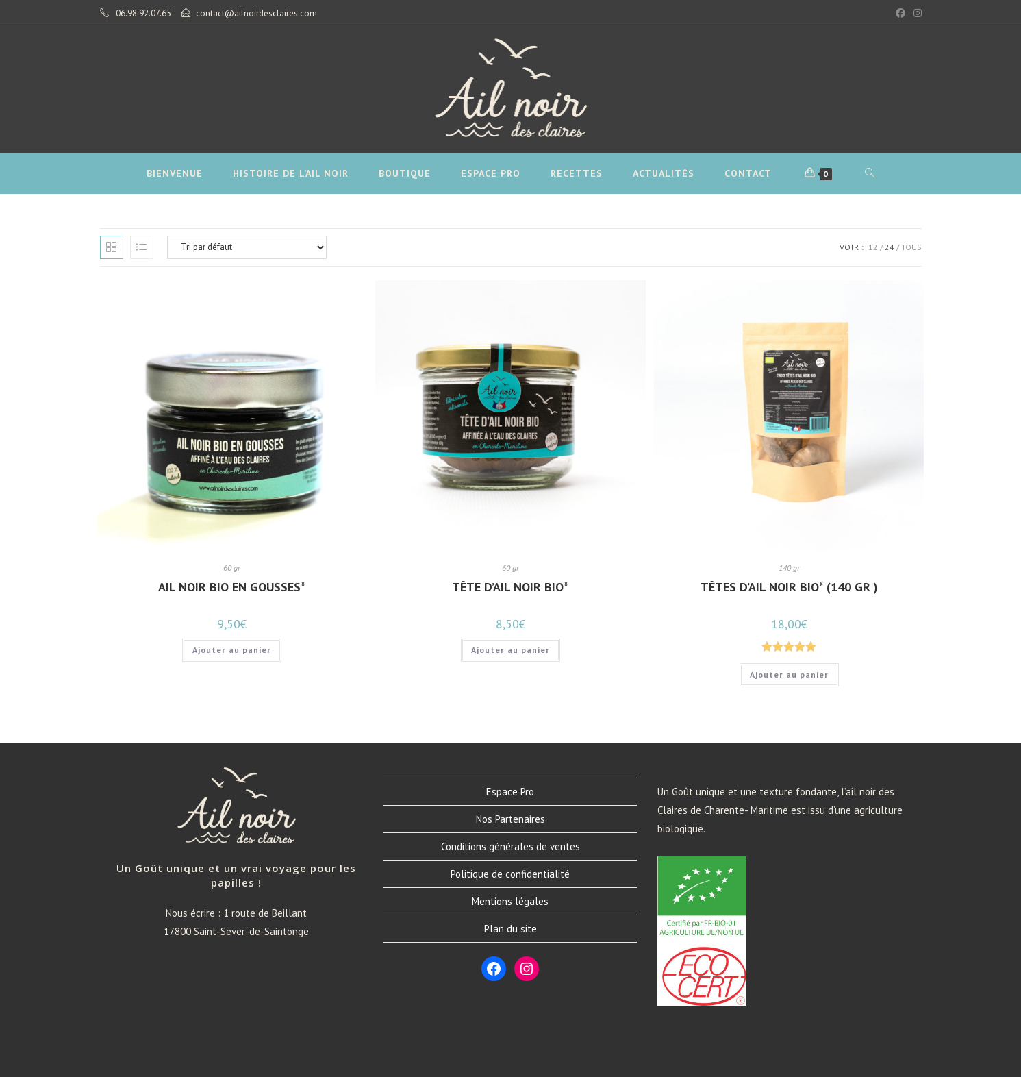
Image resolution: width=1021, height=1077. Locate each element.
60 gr (231, 567)
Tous (911, 247)
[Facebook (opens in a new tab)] (900, 14)
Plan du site (510, 928)
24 (889, 247)
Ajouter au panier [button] (231, 650)
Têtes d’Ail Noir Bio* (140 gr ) (789, 587)
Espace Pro (510, 791)
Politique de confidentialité (510, 873)
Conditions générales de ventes (510, 846)
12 (873, 247)
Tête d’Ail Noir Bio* (510, 587)
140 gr (789, 567)
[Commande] (247, 247)
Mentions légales (510, 901)
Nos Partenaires (510, 819)
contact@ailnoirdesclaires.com (256, 13)
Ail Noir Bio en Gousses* (231, 587)
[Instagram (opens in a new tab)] (915, 14)
